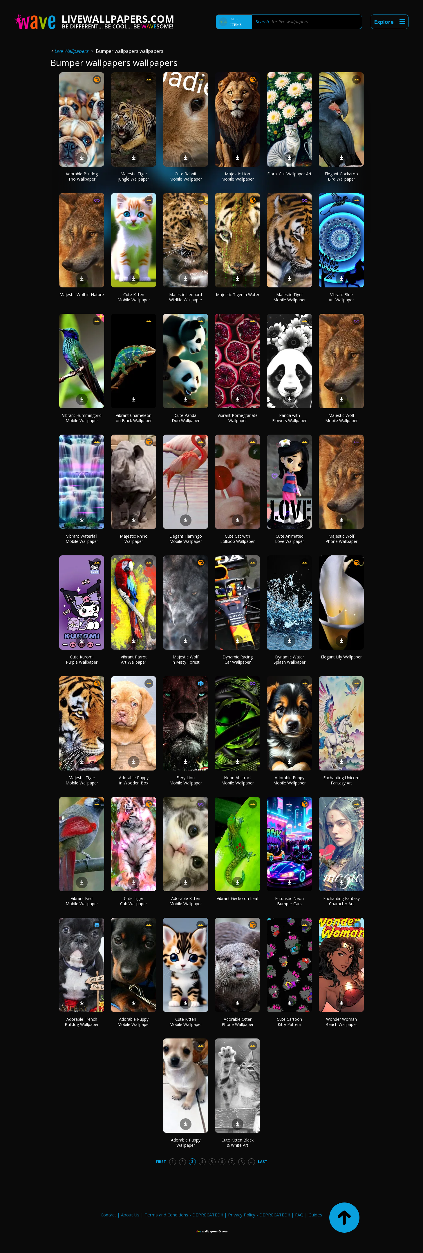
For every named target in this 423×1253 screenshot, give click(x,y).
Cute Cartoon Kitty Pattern (289, 1021)
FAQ (299, 1215)
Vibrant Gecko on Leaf (237, 898)
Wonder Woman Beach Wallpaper (341, 1021)
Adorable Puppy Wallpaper (185, 1142)
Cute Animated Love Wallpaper (289, 538)
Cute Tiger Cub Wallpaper (133, 901)
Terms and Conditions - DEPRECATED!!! (183, 1215)
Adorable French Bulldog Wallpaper (82, 1021)
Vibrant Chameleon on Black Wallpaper (134, 418)
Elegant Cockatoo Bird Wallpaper (341, 176)
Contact (108, 1215)
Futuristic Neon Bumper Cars (289, 901)
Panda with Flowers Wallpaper (289, 418)
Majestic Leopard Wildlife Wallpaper (185, 297)
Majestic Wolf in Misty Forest (186, 659)
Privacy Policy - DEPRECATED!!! (259, 1215)
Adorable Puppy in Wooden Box (134, 780)
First (161, 1161)
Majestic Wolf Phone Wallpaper (341, 538)
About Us (130, 1215)
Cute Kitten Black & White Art (237, 1142)
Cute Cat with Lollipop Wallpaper (237, 538)
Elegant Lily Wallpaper (341, 657)
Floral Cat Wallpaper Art (289, 174)
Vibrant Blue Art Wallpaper (341, 297)
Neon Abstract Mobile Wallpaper (237, 780)
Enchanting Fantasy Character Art (341, 901)
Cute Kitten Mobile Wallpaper (134, 297)
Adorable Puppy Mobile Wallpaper (289, 780)
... (251, 1161)
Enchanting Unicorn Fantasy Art (341, 780)
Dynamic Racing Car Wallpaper (238, 659)
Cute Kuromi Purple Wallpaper (81, 659)
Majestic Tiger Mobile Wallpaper (289, 297)
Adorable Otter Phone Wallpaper (238, 1021)
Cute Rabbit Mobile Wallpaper (185, 176)
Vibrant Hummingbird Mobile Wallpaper (82, 418)
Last (262, 1161)
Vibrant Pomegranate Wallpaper (238, 418)
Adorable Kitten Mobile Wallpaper (185, 901)
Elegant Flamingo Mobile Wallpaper (185, 538)
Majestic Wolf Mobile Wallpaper (341, 418)
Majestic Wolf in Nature (81, 294)
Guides (315, 1215)
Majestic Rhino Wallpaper (134, 538)
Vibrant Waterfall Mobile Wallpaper (82, 538)
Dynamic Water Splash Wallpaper (290, 659)
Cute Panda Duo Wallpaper (186, 418)
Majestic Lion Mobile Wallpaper (237, 176)
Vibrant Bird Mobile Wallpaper (82, 901)
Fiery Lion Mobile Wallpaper (185, 780)
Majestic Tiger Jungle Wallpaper (133, 176)
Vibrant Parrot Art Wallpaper (134, 659)
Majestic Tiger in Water (237, 294)
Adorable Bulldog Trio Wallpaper (82, 176)
